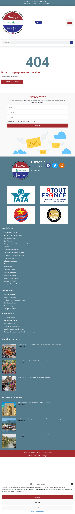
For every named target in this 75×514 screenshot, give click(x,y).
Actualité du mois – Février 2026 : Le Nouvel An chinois (33, 361)
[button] (72, 484)
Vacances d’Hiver (9, 269)
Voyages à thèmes (10, 294)
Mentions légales (9, 323)
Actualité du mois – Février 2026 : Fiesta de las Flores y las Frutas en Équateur (39, 344)
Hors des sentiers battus (11, 249)
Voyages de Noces (10, 275)
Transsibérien (8, 267)
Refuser (37, 502)
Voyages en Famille (10, 281)
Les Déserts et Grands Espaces (14, 252)
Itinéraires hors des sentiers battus (14, 300)
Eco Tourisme (8, 241)
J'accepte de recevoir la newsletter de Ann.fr (22, 121)
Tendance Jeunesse (10, 264)
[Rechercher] (71, 42)
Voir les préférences (37, 508)
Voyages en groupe (10, 309)
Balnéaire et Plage (9, 238)
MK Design (43, 456)
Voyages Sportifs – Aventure (13, 284)
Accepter (37, 497)
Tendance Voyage (9, 306)
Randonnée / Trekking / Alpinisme (14, 255)
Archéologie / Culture (10, 232)
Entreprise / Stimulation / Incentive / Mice (16, 244)
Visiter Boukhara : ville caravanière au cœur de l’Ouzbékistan (34, 402)
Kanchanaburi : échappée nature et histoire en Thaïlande (33, 435)
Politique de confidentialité (37, 511)
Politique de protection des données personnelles (19, 332)
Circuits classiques (10, 303)
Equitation (7, 247)
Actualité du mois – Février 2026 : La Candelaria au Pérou (34, 377)
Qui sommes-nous (9, 317)
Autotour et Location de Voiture (13, 235)
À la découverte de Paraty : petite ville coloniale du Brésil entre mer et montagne (40, 419)
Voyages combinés (10, 297)
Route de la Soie (9, 258)
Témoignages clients (10, 320)
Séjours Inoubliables (10, 261)
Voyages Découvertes (11, 278)
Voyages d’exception (10, 272)
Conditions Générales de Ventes (14, 329)
